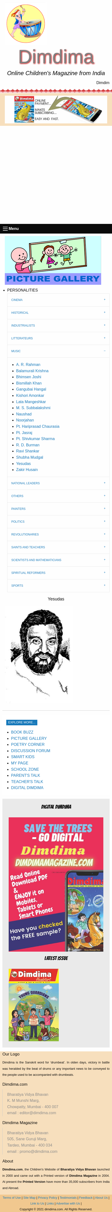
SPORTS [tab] (17, 585)
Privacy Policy (47, 1197)
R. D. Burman (28, 445)
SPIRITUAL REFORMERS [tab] (28, 573)
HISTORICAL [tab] (20, 312)
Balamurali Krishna (32, 371)
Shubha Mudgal (29, 457)
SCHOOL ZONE (25, 769)
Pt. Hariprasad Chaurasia (37, 426)
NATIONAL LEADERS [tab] (25, 483)
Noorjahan (25, 420)
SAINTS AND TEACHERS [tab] (28, 547)
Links (50, 1203)
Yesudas (23, 464)
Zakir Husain (27, 470)
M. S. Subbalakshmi (33, 408)
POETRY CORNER (28, 744)
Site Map (29, 1197)
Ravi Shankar (27, 451)
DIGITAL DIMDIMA (27, 788)
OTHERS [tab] (17, 496)
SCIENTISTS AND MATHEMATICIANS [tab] (36, 560)
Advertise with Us (68, 1203)
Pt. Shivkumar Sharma (35, 439)
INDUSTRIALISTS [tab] (23, 325)
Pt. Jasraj (24, 433)
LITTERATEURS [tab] (22, 338)
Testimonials (68, 1197)
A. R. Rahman (28, 365)
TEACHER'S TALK (27, 782)
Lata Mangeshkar (31, 402)
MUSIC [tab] (16, 351)
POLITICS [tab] (18, 521)
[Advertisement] (56, 174)
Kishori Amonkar (30, 395)
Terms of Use (12, 1197)
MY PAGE (19, 763)
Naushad (24, 414)
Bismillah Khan (29, 383)
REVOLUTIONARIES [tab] (25, 534)
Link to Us (37, 1203)
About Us (101, 1197)
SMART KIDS (22, 757)
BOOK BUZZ (22, 732)
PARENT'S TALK (25, 775)
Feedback (86, 1197)
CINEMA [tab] (17, 300)
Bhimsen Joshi (28, 377)
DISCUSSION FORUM (30, 751)
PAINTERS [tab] (18, 509)
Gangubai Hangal (31, 389)
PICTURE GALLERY (29, 738)
